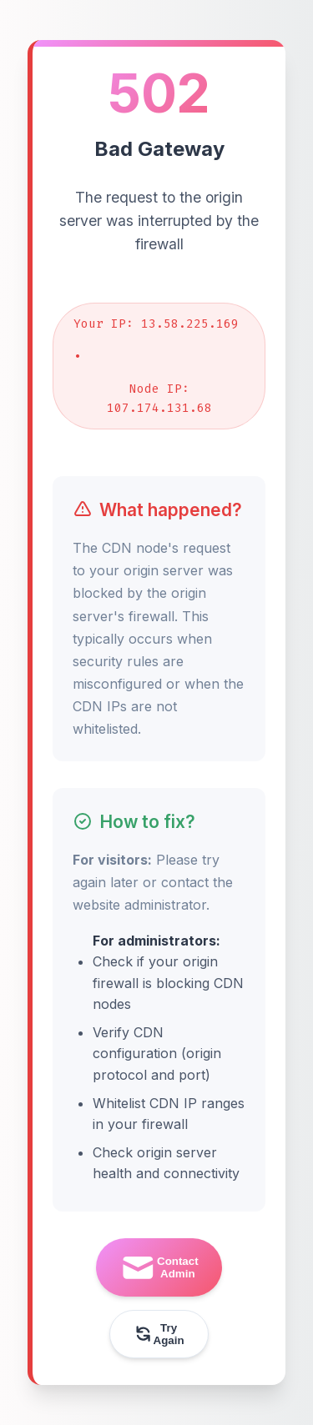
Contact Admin (158, 1268)
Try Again (159, 1334)
